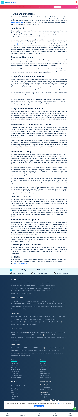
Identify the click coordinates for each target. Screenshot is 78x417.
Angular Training (61, 303)
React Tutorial (59, 348)
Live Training (14, 363)
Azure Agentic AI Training (33, 301)
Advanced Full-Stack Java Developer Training (23, 285)
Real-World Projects (16, 369)
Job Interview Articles (17, 355)
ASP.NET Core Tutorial (38, 348)
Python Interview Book (17, 337)
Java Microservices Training (18, 309)
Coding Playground (16, 389)
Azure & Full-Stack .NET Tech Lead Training (22, 288)
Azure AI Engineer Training (18, 301)
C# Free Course (15, 319)
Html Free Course (30, 322)
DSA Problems (15, 371)
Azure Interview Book (34, 332)
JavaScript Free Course (36, 319)
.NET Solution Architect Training (44, 288)
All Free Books (15, 340)
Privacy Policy (43, 369)
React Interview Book (60, 332)
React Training (16, 306)
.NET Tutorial (26, 348)
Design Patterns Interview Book (56, 337)
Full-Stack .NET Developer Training (46, 285)
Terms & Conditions (45, 367)
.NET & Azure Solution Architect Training (22, 290)
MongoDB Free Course (55, 322)
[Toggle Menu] (39, 414)
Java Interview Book (49, 335)
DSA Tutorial (14, 353)
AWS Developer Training (42, 306)
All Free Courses (31, 324)
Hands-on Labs (15, 367)
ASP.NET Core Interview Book (19, 332)
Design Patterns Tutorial (31, 350)
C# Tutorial (48, 353)
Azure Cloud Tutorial (16, 348)
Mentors (13, 394)
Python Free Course (49, 316)
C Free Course (24, 319)
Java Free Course (37, 316)
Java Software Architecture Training (46, 303)
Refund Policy (43, 371)
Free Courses (14, 365)
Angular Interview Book (47, 332)
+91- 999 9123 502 (45, 387)
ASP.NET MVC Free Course (18, 324)
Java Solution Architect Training (42, 290)
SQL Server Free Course (17, 322)
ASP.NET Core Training (48, 301)
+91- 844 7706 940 (45, 395)
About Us (42, 363)
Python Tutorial (23, 353)
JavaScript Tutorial (58, 353)
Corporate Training (16, 377)
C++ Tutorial (32, 353)
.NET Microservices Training (58, 306)
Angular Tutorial (49, 348)
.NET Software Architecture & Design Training (23, 303)
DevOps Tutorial (43, 350)
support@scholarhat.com (20, 44)
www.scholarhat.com (17, 22)
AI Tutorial (27, 355)
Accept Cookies (39, 406)
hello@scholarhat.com (46, 389)
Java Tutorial (40, 353)
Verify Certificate (44, 375)
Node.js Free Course (41, 322)
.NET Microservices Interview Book (21, 335)
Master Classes (15, 387)
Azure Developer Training (28, 306)
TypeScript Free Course (50, 319)
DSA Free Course (26, 316)
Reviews (13, 398)
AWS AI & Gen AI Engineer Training (41, 283)
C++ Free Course (60, 316)
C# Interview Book (29, 337)
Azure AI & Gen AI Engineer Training (20, 283)
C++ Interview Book (41, 337)
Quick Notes (14, 373)
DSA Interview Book (37, 335)
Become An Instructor (46, 377)
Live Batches (14, 396)
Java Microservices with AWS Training (21, 293)
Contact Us (43, 365)
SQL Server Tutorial (54, 350)
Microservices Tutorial (17, 350)
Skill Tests (13, 391)
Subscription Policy (45, 373)
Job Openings (14, 393)
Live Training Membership (18, 385)
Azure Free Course (16, 316)
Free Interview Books (16, 375)
